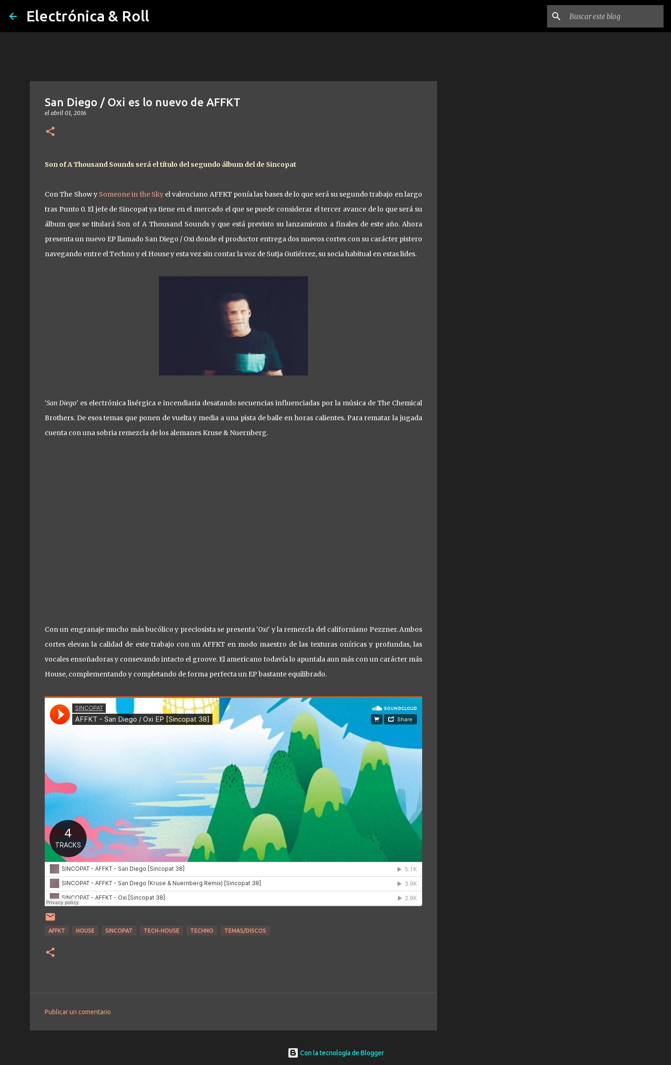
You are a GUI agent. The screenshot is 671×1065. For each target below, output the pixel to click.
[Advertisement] (484, 402)
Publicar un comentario (78, 1012)
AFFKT (56, 931)
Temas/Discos (245, 931)
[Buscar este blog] (615, 16)
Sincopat (119, 931)
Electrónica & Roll (87, 15)
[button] (50, 132)
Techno (201, 931)
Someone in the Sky (130, 194)
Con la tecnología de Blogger (336, 1053)
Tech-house (161, 931)
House (85, 931)
